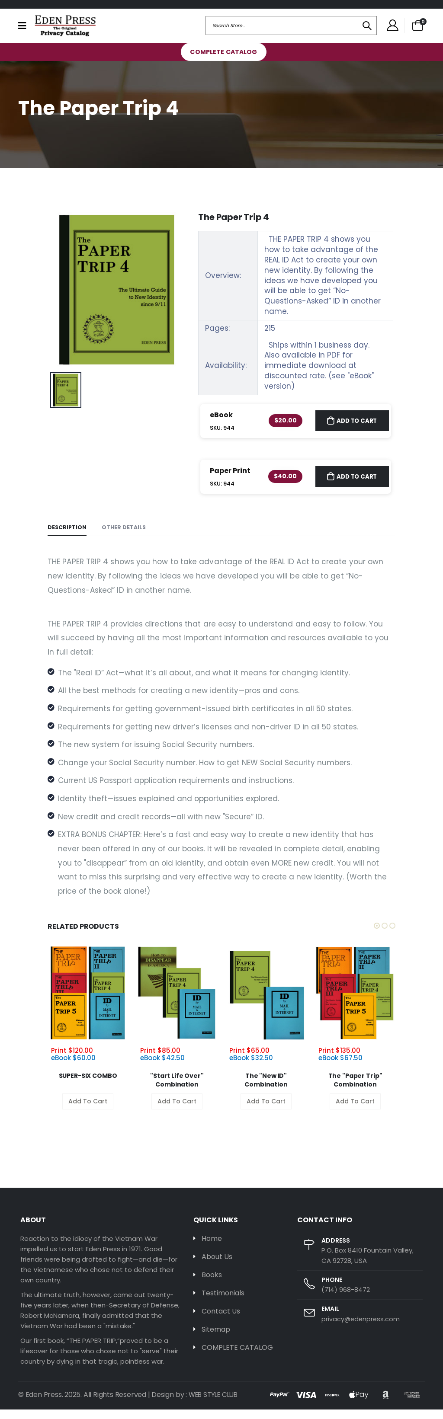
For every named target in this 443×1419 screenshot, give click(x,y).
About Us (218, 1267)
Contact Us (223, 1322)
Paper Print (230, 479)
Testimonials (225, 1304)
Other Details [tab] (125, 536)
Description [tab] (67, 536)
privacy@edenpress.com (361, 1328)
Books (212, 1285)
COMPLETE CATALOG (223, 60)
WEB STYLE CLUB (215, 1404)
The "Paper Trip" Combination (355, 1090)
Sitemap (217, 1341)
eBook (221, 423)
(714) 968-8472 (345, 1299)
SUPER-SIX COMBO (88, 1085)
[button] (417, 29)
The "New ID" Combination (266, 1090)
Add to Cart (355, 429)
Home (213, 1248)
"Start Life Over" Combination (177, 1090)
